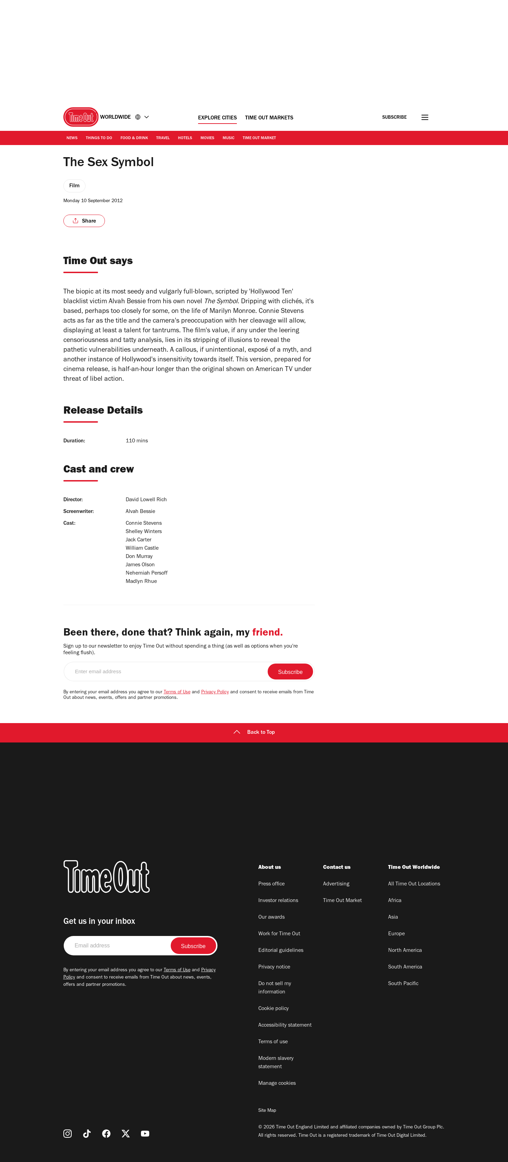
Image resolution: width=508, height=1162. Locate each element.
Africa (394, 901)
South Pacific (403, 984)
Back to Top (254, 732)
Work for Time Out (279, 934)
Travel (163, 138)
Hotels (185, 138)
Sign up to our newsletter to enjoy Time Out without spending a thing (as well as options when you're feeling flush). (180, 650)
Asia (393, 917)
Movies (207, 138)
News (72, 138)
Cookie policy (273, 1009)
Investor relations (278, 901)
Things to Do (99, 138)
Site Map (267, 1111)
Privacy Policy (215, 692)
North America (405, 951)
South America (405, 967)
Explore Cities (217, 118)
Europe (396, 934)
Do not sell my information (274, 988)
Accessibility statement (285, 1025)
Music (228, 138)
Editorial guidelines (280, 951)
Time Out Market (259, 138)
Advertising (336, 884)
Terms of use (273, 1042)
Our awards (271, 917)
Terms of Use (177, 692)
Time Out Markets (269, 118)
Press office (271, 884)
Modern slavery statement (276, 1063)
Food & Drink (134, 138)
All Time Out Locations (414, 884)
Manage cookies (277, 1084)
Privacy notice (274, 967)
